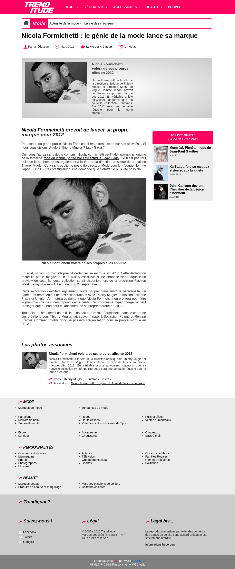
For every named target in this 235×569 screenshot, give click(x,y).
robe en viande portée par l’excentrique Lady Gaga (81, 158)
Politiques (151, 463)
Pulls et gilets (154, 416)
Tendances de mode (95, 407)
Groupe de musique (95, 459)
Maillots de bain (28, 420)
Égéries (23, 459)
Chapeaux (152, 432)
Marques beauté (29, 483)
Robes (86, 416)
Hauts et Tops (91, 420)
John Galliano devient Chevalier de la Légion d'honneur (186, 189)
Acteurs (87, 453)
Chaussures (90, 435)
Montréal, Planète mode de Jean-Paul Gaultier (190, 149)
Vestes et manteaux (158, 420)
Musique (23, 466)
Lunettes (24, 435)
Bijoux (22, 432)
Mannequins (26, 456)
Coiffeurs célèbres (157, 453)
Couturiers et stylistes (32, 453)
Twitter (27, 537)
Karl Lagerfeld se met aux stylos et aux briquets (189, 168)
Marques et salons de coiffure (101, 483)
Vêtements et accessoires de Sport (104, 423)
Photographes (27, 463)
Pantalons (24, 416)
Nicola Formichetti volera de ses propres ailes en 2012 (90, 353)
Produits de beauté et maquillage (39, 487)
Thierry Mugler (72, 379)
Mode (39, 23)
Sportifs (87, 463)
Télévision (88, 456)
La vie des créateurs (99, 23)
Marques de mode (30, 407)
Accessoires (90, 432)
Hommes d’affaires (157, 459)
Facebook (29, 532)
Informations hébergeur (160, 544)
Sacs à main (153, 435)
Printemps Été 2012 (98, 379)
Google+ (29, 541)
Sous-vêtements (29, 423)
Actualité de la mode (64, 23)
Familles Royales (156, 456)
